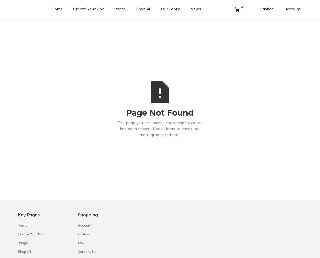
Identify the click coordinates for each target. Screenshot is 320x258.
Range (120, 9)
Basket (266, 9)
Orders (83, 234)
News (195, 9)
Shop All (143, 9)
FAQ (81, 243)
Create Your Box (88, 9)
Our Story (170, 9)
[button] (237, 10)
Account (293, 9)
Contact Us (87, 252)
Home (57, 9)
